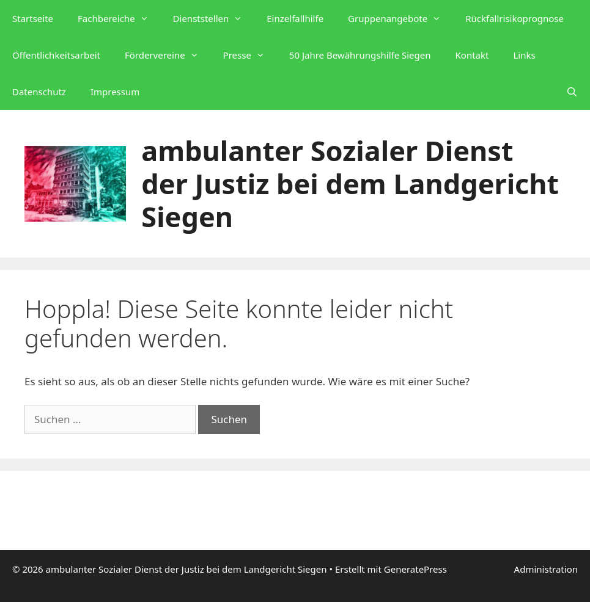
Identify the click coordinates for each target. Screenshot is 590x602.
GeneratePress (415, 569)
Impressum (114, 91)
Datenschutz (39, 91)
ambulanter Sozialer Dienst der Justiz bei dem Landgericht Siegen (350, 183)
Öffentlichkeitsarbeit (56, 55)
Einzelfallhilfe (295, 18)
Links (524, 55)
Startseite (32, 18)
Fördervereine (168, 55)
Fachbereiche (119, 18)
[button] (148, 18)
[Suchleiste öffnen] (572, 91)
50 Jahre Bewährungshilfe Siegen (360, 55)
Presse (250, 55)
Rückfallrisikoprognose (514, 18)
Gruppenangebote (400, 18)
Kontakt (472, 55)
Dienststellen (214, 18)
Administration (546, 569)
